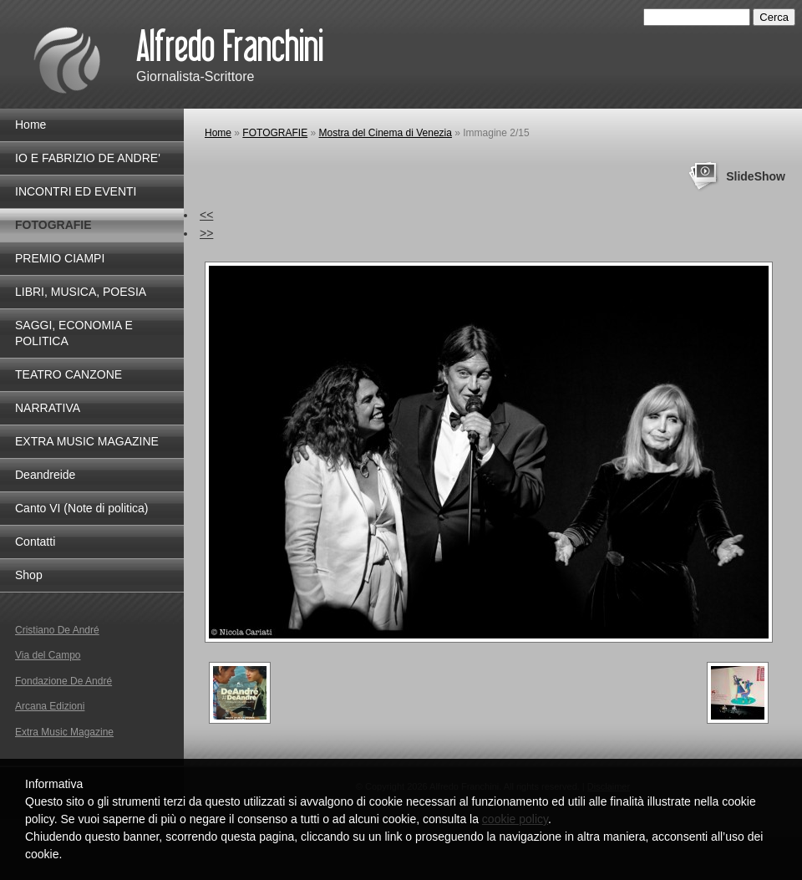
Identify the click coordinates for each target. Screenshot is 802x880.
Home (218, 133)
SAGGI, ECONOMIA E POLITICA (74, 333)
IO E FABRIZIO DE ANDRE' (87, 158)
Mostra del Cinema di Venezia (385, 133)
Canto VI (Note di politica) (82, 508)
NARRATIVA (47, 408)
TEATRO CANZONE (68, 374)
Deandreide (45, 474)
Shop (29, 575)
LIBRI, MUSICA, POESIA (80, 291)
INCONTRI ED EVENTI (75, 191)
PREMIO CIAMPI (59, 258)
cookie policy (515, 819)
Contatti (35, 541)
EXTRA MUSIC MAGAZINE (87, 441)
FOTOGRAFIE (274, 133)
